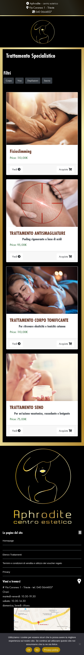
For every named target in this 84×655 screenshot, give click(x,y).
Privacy (6, 572)
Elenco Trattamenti (12, 554)
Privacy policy (51, 650)
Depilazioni (32, 80)
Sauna (47, 80)
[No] (79, 644)
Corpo (9, 80)
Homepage (8, 540)
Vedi (16, 169)
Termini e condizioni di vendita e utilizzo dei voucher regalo (32, 563)
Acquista (65, 169)
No (37, 650)
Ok (28, 650)
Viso (20, 80)
